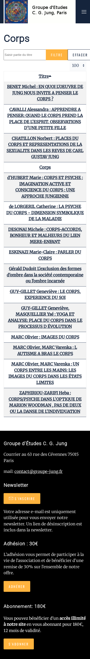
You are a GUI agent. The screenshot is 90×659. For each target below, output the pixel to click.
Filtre (57, 54)
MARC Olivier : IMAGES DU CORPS (45, 337)
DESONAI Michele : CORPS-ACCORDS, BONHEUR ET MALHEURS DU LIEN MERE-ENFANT (45, 235)
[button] (84, 11)
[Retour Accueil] (40, 11)
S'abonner (19, 643)
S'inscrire (22, 498)
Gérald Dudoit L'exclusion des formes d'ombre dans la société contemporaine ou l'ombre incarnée (45, 275)
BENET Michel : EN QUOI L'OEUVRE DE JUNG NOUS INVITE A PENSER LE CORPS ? (45, 93)
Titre (45, 76)
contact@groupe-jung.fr (38, 471)
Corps (45, 167)
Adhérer (17, 586)
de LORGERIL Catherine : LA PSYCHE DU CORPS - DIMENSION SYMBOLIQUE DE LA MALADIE (45, 213)
